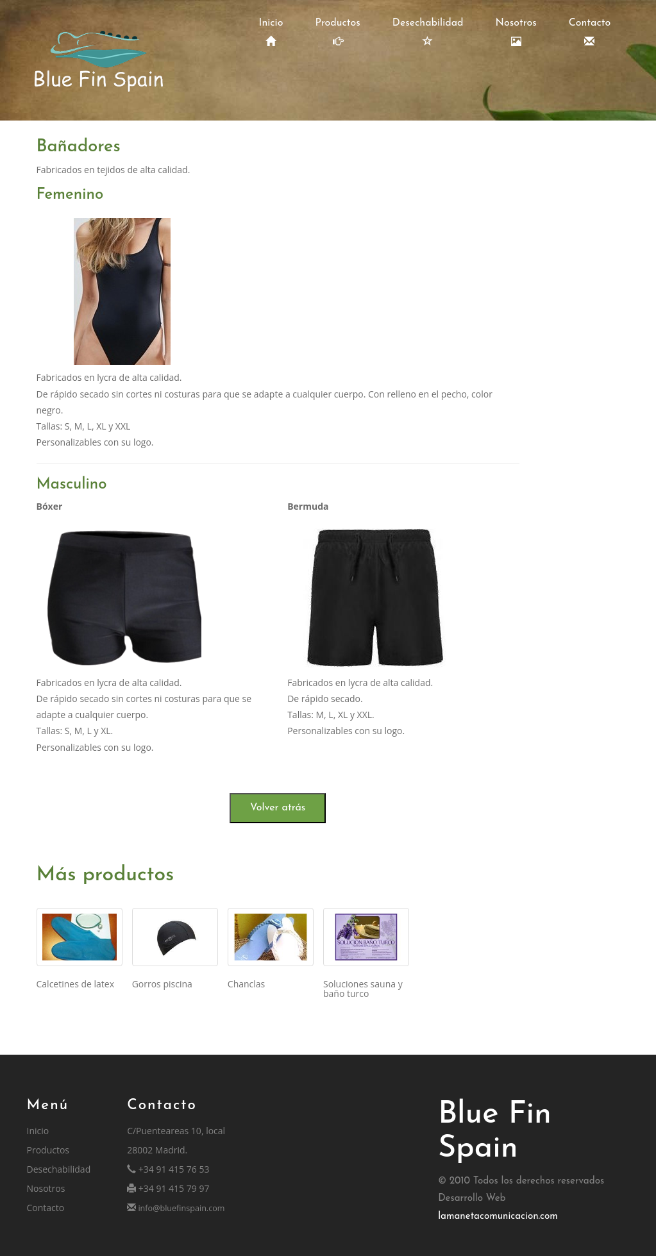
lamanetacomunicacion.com (498, 1216)
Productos (337, 32)
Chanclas (246, 984)
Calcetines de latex (76, 984)
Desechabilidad (428, 32)
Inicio (271, 32)
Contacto (590, 32)
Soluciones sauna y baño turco (363, 989)
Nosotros (516, 32)
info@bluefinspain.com (180, 1208)
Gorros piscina (162, 984)
